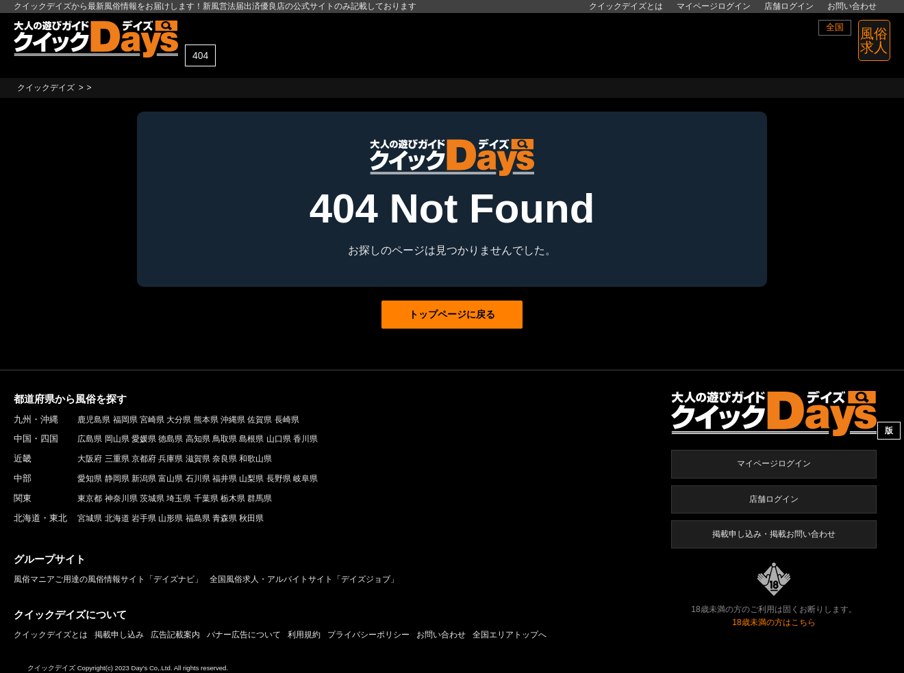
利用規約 (304, 634)
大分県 (178, 419)
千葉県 (206, 498)
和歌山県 (255, 459)
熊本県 (206, 419)
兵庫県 (170, 459)
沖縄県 (233, 419)
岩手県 (143, 518)
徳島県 (170, 439)
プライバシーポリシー (368, 634)
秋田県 (251, 518)
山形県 (170, 518)
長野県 (278, 478)
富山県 (170, 478)
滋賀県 (198, 459)
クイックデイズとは (626, 6)
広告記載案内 (175, 634)
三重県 (117, 459)
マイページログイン (714, 6)
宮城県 (89, 518)
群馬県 (259, 498)
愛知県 (89, 478)
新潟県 (143, 478)
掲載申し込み (119, 634)
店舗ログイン (789, 6)
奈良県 (224, 459)
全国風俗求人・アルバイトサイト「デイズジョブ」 (304, 579)
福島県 (198, 518)
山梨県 (251, 478)
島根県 (251, 439)
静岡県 (117, 478)
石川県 (198, 478)
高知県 (198, 439)
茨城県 (152, 498)
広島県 (89, 439)
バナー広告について (244, 634)
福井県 (224, 478)
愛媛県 (143, 439)
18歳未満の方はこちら (773, 622)
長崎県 (287, 419)
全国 (835, 27)
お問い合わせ (852, 6)
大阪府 (89, 459)
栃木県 (233, 498)
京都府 (143, 459)
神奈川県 (121, 498)
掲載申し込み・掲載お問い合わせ (774, 534)
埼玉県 (178, 498)
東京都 (89, 498)
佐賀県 (259, 419)
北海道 (117, 518)
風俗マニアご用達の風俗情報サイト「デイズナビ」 (108, 579)
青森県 (224, 518)
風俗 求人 (874, 40)
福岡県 (125, 419)
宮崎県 (152, 419)
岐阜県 (305, 478)
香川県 (305, 439)
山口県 (278, 439)
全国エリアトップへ (510, 634)
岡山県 (117, 439)
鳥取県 (224, 439)
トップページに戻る (452, 314)
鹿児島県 (93, 419)
